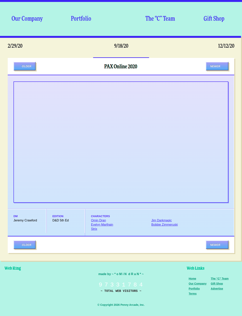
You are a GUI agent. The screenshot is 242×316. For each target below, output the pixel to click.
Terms (193, 293)
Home (192, 278)
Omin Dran (98, 220)
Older (26, 66)
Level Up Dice (43, 284)
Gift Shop (214, 19)
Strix (94, 228)
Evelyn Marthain (102, 224)
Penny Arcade (16, 284)
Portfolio (81, 19)
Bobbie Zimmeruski (164, 224)
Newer (215, 66)
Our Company (27, 19)
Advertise (217, 288)
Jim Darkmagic (161, 220)
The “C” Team (160, 19)
